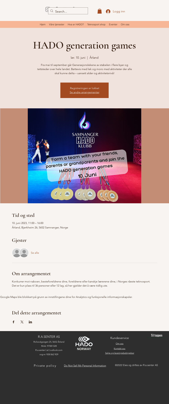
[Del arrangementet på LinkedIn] (30, 322)
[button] (99, 11)
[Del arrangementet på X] (22, 322)
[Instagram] (47, 9)
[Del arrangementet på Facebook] (13, 322)
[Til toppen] (156, 335)
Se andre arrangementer (84, 92)
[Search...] (68, 12)
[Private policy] (45, 365)
